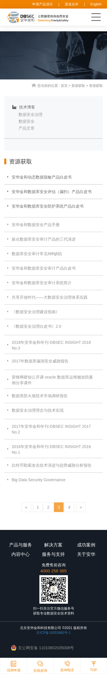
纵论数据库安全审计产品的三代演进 (44, 243)
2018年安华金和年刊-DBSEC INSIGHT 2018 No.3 (51, 350)
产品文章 (27, 128)
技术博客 (23, 107)
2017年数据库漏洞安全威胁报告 (40, 364)
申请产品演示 (42, 4)
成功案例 (86, 544)
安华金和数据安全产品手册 (36, 228)
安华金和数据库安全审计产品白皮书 (44, 272)
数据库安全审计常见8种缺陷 (37, 257)
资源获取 (78, 86)
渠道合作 (71, 4)
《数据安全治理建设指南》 (36, 315)
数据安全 (27, 121)
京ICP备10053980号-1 (53, 633)
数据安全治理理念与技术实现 (38, 414)
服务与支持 (53, 554)
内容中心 (20, 554)
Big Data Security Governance (38, 483)
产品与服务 (20, 544)
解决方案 (53, 544)
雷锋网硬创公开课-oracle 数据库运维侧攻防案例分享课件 (52, 385)
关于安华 (86, 554)
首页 (64, 86)
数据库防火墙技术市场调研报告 (40, 399)
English (96, 4)
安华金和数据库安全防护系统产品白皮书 (48, 206)
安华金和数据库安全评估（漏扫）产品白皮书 (52, 191)
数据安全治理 (31, 114)
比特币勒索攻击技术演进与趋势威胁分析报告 (52, 469)
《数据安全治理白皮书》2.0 (36, 330)
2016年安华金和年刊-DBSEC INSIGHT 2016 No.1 (51, 454)
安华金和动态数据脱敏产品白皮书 (42, 177)
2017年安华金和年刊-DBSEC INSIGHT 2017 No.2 (51, 434)
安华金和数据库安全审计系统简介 (42, 286)
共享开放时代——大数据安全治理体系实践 (50, 301)
